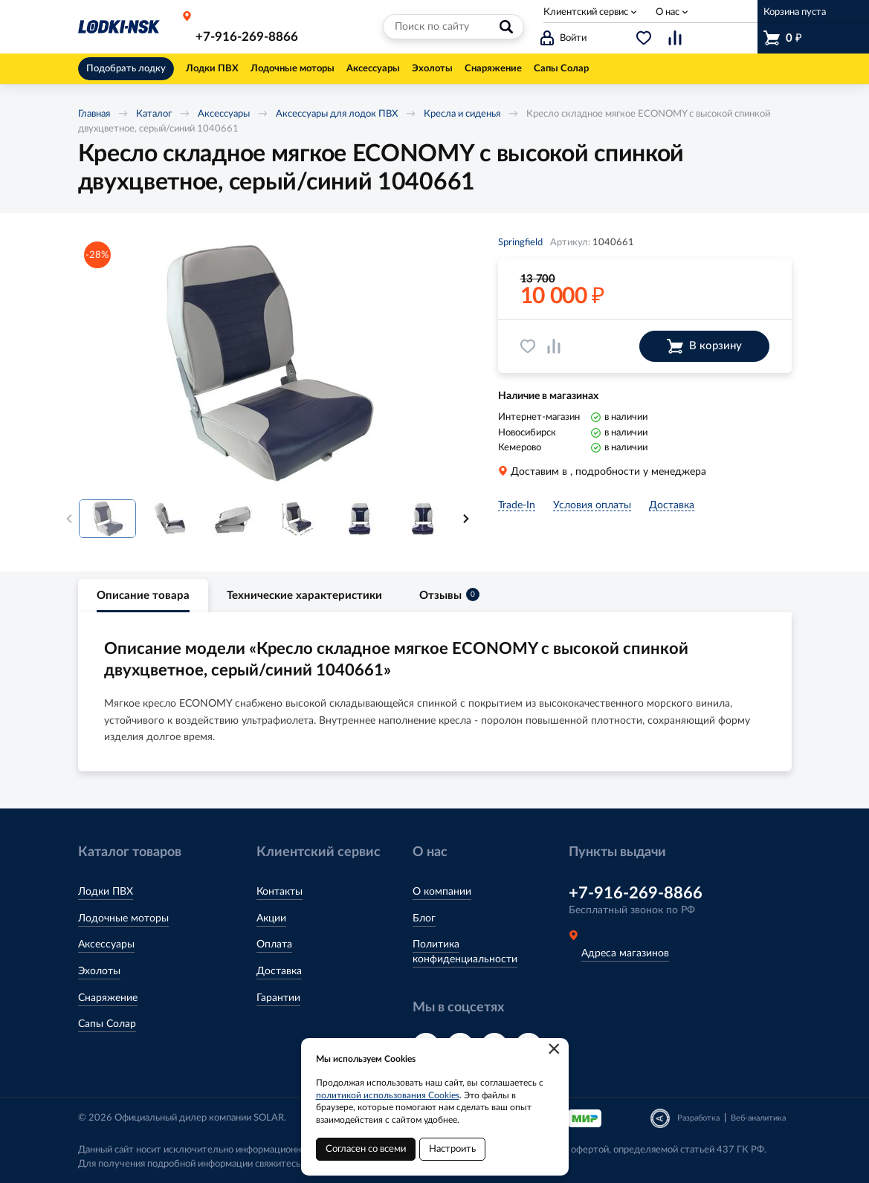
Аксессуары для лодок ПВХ (337, 114)
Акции (271, 918)
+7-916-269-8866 (247, 36)
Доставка (279, 971)
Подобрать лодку (126, 69)
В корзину (704, 346)
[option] (267, 362)
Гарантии (278, 998)
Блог (424, 918)
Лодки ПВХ (105, 892)
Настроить (452, 1149)
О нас (667, 12)
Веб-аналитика (758, 1118)
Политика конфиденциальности (465, 952)
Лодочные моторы (123, 918)
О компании (442, 892)
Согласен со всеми (366, 1149)
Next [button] (466, 518)
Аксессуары (224, 114)
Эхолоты (99, 971)
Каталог (154, 114)
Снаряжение (108, 998)
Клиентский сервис (585, 12)
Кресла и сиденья (462, 114)
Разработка (698, 1118)
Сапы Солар (107, 1024)
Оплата (274, 944)
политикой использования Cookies (387, 1095)
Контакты (279, 892)
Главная (94, 114)
